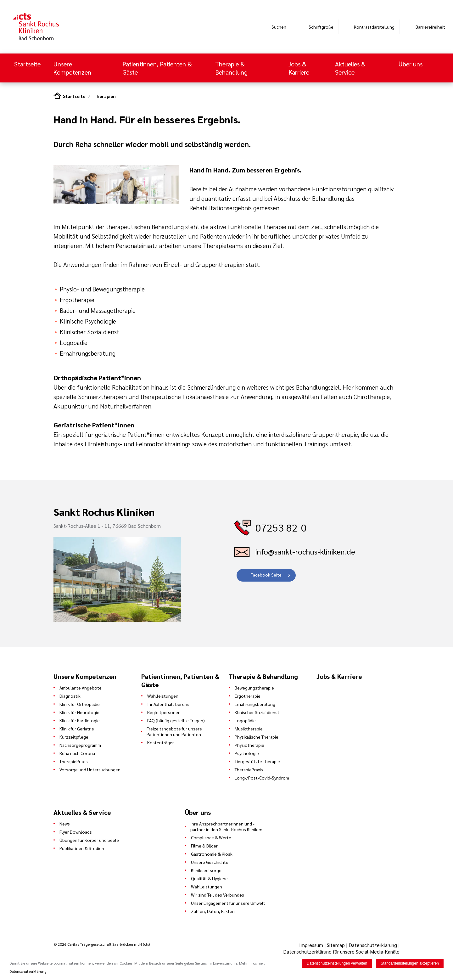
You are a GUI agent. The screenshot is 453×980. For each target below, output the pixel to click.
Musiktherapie (249, 728)
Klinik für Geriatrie (76, 728)
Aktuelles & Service (350, 68)
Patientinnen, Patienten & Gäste (157, 68)
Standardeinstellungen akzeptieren (410, 963)
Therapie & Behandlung (232, 68)
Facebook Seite (266, 574)
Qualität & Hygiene (209, 878)
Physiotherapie (249, 745)
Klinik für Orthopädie (79, 704)
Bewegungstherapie (254, 687)
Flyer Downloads (75, 832)
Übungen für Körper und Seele (89, 840)
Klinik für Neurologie (79, 712)
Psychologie (247, 753)
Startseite (27, 64)
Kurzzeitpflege (73, 737)
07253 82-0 (281, 527)
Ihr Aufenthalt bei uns (168, 704)
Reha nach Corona (77, 753)
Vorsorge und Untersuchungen (89, 769)
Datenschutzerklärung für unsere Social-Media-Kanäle (341, 951)
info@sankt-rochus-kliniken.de (305, 551)
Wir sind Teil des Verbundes (217, 895)
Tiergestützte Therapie (257, 761)
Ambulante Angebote (80, 687)
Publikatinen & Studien (81, 848)
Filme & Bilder (204, 845)
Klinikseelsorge (206, 870)
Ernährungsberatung (255, 704)
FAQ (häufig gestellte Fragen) (176, 720)
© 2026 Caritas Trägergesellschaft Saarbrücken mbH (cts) (101, 944)
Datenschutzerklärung (373, 945)
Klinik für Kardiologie (79, 720)
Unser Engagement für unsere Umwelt (228, 903)
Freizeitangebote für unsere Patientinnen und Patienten (174, 731)
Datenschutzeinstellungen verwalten (337, 963)
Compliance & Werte (211, 837)
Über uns (410, 64)
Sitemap (336, 945)
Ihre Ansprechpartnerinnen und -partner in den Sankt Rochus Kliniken (226, 826)
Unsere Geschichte (209, 862)
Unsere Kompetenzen (73, 68)
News (64, 823)
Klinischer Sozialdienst (257, 712)
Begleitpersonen (164, 712)
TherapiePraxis (73, 761)
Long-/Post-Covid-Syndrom (262, 777)
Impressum (311, 945)
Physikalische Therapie (256, 737)
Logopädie (245, 720)
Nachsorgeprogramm (80, 745)
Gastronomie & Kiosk (211, 854)
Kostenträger (160, 742)
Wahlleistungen (162, 696)
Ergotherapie (247, 696)
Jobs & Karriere (298, 68)
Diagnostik (70, 696)
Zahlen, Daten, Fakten (213, 911)
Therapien (104, 96)
